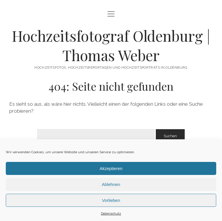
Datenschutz (111, 213)
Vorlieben (111, 200)
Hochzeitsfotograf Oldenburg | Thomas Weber (111, 45)
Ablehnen (111, 184)
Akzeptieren (110, 168)
